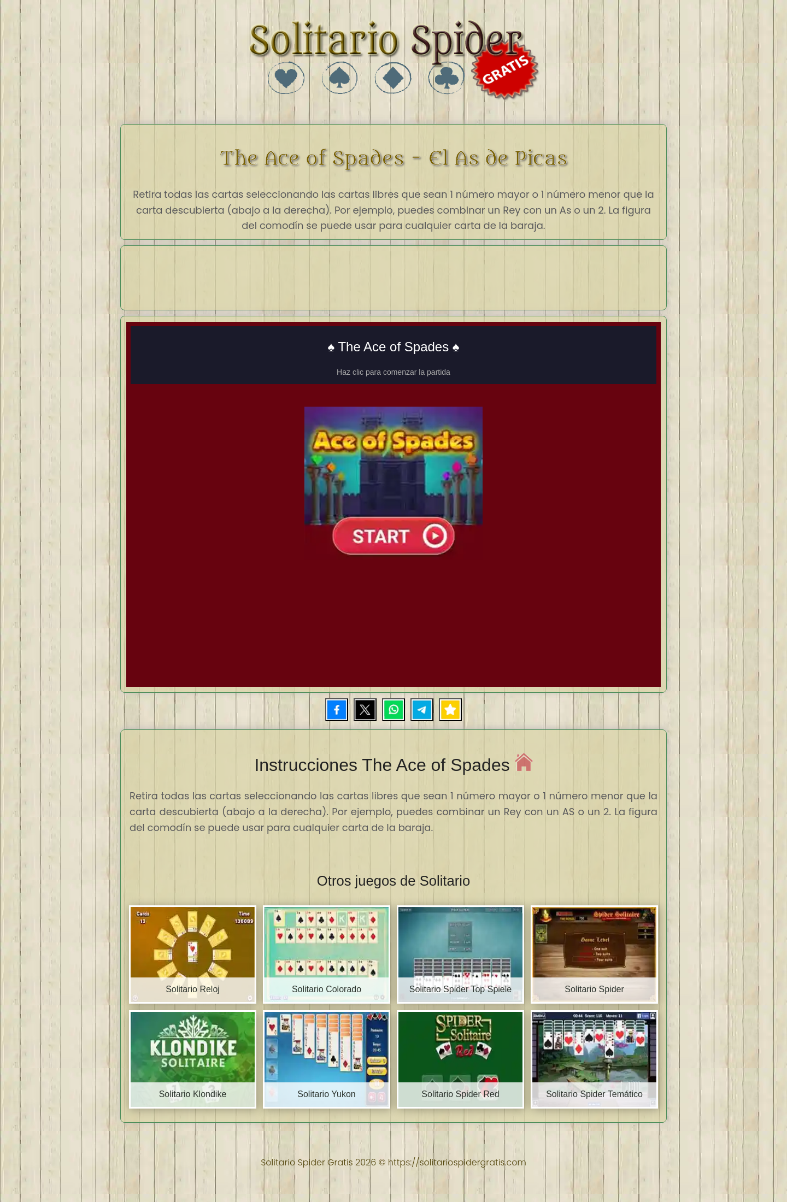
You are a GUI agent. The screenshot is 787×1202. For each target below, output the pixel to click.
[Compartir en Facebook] (336, 709)
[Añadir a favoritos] (450, 709)
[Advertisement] (393, 275)
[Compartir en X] (365, 709)
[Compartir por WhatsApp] (393, 709)
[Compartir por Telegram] (421, 709)
